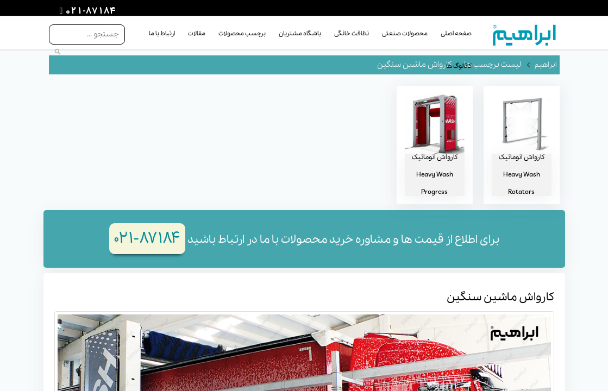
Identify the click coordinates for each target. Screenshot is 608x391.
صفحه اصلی (456, 33)
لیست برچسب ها (492, 64)
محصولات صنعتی (405, 33)
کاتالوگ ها (459, 66)
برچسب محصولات (242, 33)
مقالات (196, 33)
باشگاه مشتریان (300, 33)
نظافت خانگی (351, 33)
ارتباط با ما (162, 33)
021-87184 (89, 11)
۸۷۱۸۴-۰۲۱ (147, 239)
